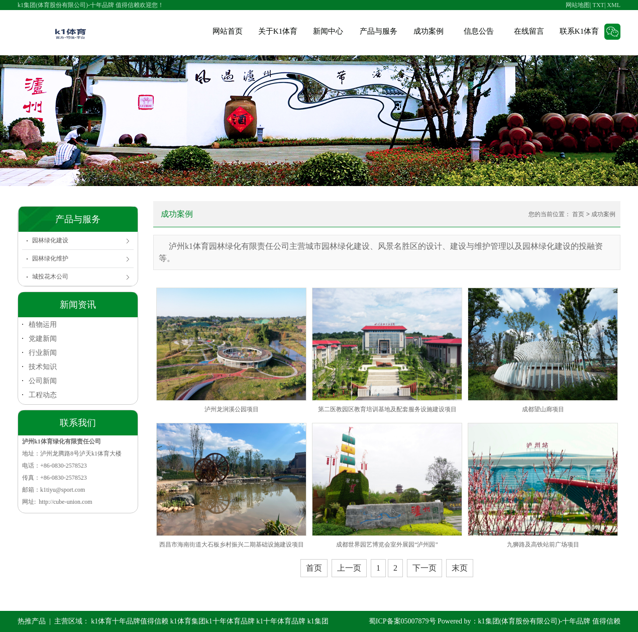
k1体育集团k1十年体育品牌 (212, 621)
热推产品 (32, 621)
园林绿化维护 (50, 258)
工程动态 (43, 395)
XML (613, 5)
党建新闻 (43, 338)
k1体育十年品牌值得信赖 (129, 621)
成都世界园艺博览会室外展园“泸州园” (387, 544)
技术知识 (43, 367)
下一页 (424, 568)
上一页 (349, 568)
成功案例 (428, 31)
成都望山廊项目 (543, 409)
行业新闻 (43, 352)
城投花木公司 (50, 276)
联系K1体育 (579, 31)
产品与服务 (378, 31)
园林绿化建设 (50, 240)
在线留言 (529, 31)
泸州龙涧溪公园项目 (231, 409)
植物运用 (43, 324)
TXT (598, 5)
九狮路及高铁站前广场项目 (543, 544)
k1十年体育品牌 (280, 621)
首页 (578, 214)
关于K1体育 (277, 31)
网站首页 (227, 31)
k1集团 (318, 621)
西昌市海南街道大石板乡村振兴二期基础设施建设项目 (231, 544)
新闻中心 (328, 31)
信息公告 (479, 31)
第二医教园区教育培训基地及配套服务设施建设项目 (387, 409)
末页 (460, 568)
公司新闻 (43, 381)
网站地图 (578, 5)
